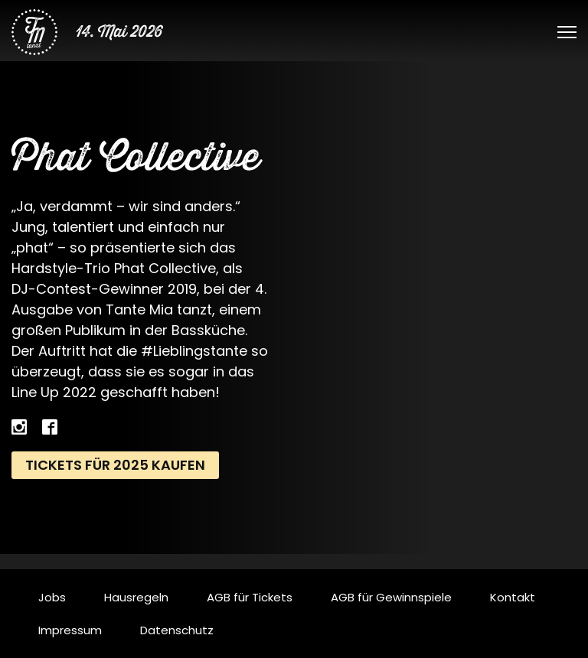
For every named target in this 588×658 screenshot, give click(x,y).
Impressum (70, 630)
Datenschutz (177, 630)
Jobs (52, 597)
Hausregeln (136, 597)
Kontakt (512, 597)
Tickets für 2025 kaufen (115, 464)
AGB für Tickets (249, 597)
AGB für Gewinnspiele (391, 597)
